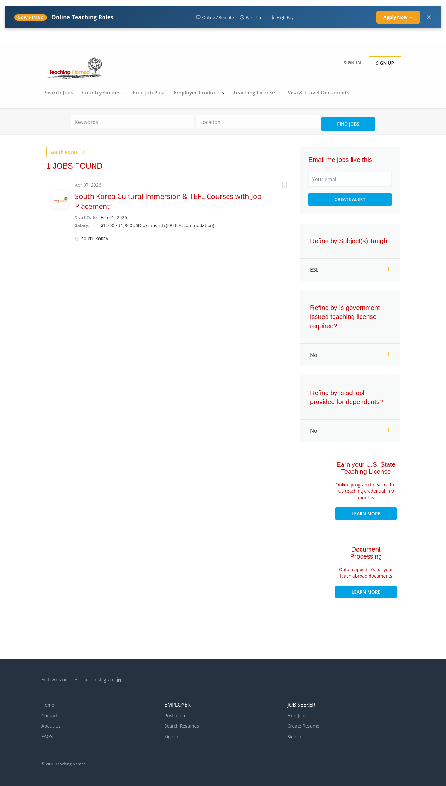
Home (47, 705)
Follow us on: (55, 679)
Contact (49, 715)
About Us (51, 726)
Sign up (385, 63)
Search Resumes (182, 726)
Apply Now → (398, 17)
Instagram (104, 679)
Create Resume (303, 726)
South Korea (64, 152)
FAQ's (47, 736)
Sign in (352, 62)
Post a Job (175, 715)
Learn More (366, 513)
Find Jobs (348, 124)
